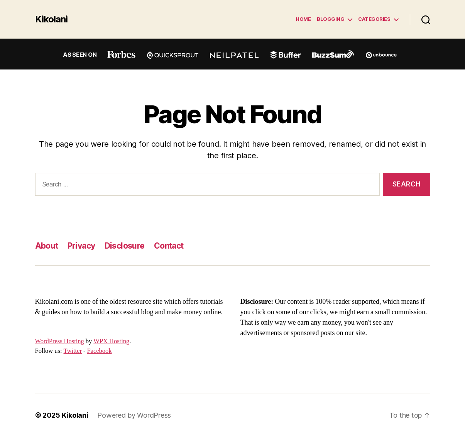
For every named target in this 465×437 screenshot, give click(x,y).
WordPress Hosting (59, 341)
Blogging (330, 19)
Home (303, 19)
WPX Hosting (111, 341)
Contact (169, 246)
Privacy (81, 246)
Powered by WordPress (134, 415)
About (46, 246)
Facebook (99, 351)
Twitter (73, 351)
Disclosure (125, 246)
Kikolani (51, 19)
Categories (374, 19)
